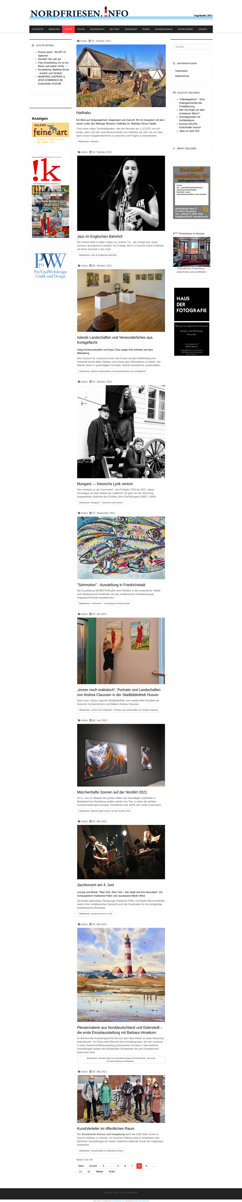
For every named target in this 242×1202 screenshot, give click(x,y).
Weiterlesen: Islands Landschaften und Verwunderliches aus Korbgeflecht (112, 371)
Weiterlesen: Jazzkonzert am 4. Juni (95, 913)
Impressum (181, 71)
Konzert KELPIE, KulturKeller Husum (190, 126)
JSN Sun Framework (141, 1201)
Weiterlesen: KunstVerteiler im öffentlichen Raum (101, 1151)
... (111, 1166)
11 (80, 1171)
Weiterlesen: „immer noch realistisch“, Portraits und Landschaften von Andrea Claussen (118, 710)
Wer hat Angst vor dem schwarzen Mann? (192, 112)
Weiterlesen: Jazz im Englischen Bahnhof (98, 255)
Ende (112, 1171)
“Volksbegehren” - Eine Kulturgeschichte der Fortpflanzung (192, 103)
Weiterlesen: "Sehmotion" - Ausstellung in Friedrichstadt (104, 603)
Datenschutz (182, 76)
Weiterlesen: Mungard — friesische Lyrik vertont (100, 502)
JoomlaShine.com (118, 1201)
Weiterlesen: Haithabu (88, 141)
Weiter (99, 1171)
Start (81, 1166)
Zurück (93, 1166)
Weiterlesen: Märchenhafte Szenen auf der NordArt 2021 (105, 811)
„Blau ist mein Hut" (189, 131)
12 (89, 1171)
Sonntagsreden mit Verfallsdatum (189, 119)
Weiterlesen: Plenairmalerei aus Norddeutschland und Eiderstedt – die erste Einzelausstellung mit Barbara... (121, 1059)
